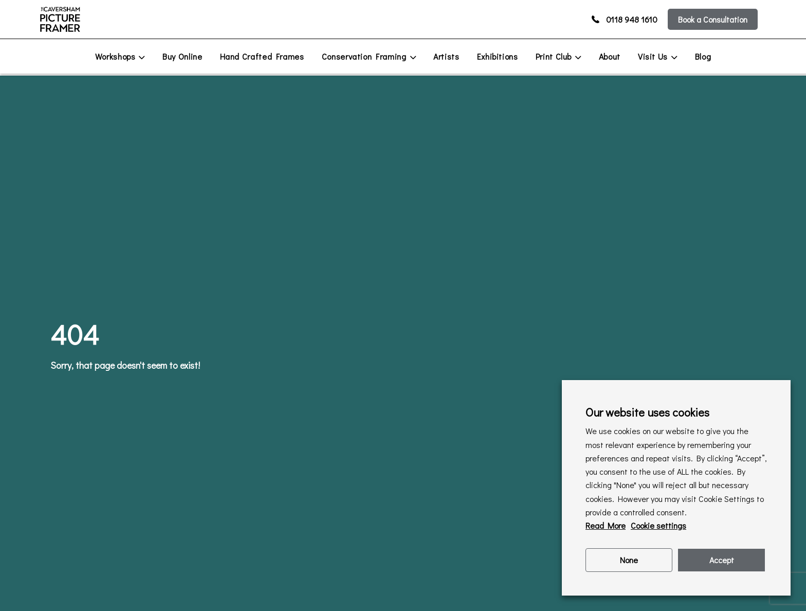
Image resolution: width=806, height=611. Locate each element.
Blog (703, 56)
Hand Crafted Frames (262, 56)
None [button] (629, 559)
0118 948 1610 (624, 19)
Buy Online (182, 56)
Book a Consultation (712, 19)
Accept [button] (721, 559)
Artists (446, 56)
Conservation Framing (364, 56)
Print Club (554, 56)
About (609, 56)
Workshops (115, 56)
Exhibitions (497, 56)
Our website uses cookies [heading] (647, 412)
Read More (605, 525)
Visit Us (653, 56)
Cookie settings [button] (658, 525)
